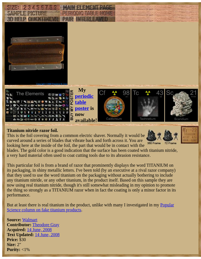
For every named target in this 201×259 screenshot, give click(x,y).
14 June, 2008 (39, 229)
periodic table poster (84, 102)
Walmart (29, 219)
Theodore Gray (46, 224)
